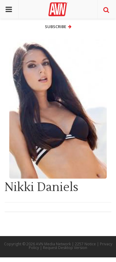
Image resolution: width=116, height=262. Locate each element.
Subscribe (58, 26)
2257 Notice (85, 244)
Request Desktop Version (65, 247)
